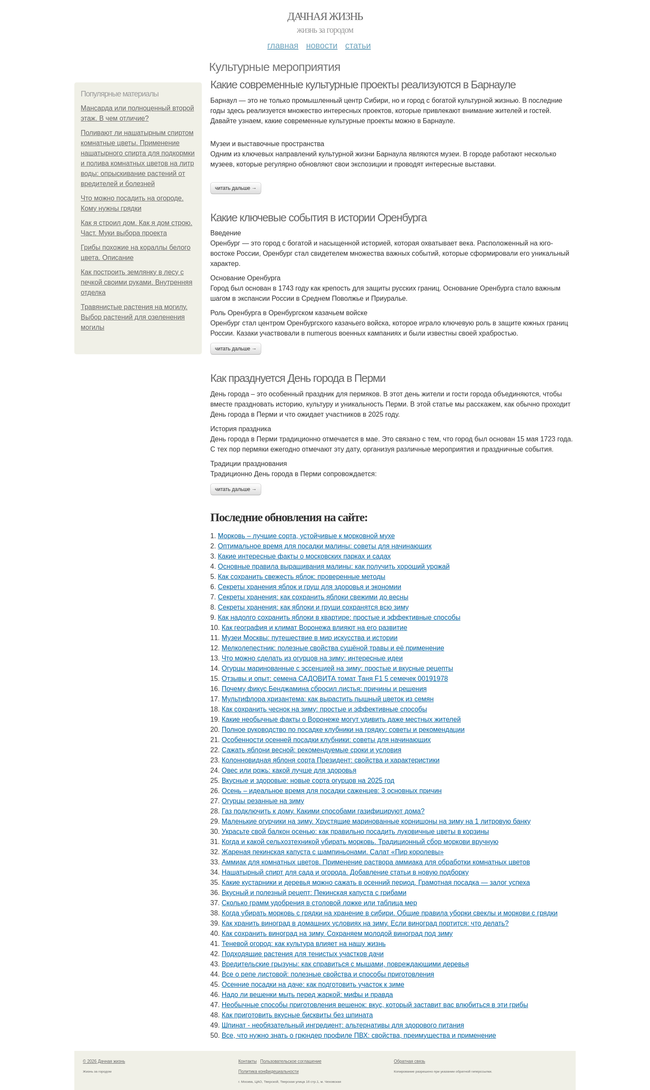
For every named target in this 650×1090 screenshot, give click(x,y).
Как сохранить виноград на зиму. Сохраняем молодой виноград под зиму (337, 933)
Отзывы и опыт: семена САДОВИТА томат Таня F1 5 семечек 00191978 (335, 678)
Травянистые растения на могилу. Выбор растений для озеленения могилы (134, 317)
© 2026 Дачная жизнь (104, 1061)
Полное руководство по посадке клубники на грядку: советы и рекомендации (343, 729)
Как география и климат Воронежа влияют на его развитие (314, 627)
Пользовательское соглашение (291, 1061)
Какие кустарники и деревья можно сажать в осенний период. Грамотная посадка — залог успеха (376, 882)
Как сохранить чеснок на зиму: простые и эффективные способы (324, 709)
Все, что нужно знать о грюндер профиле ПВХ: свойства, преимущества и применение (359, 1035)
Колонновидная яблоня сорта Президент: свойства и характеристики (331, 760)
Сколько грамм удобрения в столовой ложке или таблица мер (319, 902)
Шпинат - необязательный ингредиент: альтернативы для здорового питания (343, 1025)
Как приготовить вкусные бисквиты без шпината (297, 1015)
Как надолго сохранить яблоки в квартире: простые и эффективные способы (339, 617)
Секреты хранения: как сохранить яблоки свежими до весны (313, 597)
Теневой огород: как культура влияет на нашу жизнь (304, 943)
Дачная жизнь (324, 16)
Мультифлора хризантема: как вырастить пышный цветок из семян (328, 699)
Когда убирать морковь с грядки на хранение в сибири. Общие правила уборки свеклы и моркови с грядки (390, 913)
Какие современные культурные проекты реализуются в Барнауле (362, 84)
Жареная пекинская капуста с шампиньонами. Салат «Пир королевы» (333, 852)
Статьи (357, 45)
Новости (321, 45)
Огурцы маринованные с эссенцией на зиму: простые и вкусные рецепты (337, 668)
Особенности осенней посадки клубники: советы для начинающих (326, 739)
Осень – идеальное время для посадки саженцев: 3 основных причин (332, 790)
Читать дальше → (236, 188)
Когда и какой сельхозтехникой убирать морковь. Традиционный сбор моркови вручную (360, 841)
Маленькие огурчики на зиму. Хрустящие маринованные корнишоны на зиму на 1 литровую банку (376, 821)
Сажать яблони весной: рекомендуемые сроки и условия (311, 750)
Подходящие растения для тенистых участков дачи (303, 953)
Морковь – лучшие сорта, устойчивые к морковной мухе (306, 535)
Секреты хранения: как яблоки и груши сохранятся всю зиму (313, 607)
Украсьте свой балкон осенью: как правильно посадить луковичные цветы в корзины (355, 831)
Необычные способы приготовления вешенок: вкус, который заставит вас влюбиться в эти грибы (375, 1004)
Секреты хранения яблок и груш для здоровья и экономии (309, 586)
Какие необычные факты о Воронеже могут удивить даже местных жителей (341, 719)
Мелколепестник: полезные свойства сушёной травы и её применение (333, 648)
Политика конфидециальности (268, 1071)
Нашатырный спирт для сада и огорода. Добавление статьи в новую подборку (345, 872)
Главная (282, 45)
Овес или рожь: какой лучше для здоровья (289, 770)
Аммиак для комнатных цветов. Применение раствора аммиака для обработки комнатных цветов (376, 862)
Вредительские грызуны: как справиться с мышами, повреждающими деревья (345, 964)
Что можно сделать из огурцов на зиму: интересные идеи (312, 658)
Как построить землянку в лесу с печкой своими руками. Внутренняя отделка (136, 282)
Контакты (247, 1061)
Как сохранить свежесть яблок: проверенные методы (301, 576)
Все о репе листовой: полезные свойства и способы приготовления (328, 974)
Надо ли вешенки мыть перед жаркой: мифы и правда (307, 994)
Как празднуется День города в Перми (297, 378)
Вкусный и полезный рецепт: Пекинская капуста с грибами (314, 892)
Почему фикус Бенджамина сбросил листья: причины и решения (324, 688)
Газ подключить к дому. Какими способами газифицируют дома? (323, 811)
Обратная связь (409, 1061)
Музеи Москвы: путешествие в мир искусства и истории (310, 637)
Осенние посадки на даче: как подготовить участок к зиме (313, 984)
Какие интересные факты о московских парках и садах (304, 556)
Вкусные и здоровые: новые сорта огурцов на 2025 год (308, 780)
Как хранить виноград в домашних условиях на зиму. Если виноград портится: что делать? (365, 923)
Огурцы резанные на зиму (263, 801)
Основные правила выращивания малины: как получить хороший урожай (334, 566)
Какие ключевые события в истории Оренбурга (318, 217)
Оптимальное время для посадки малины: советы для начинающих (325, 546)
